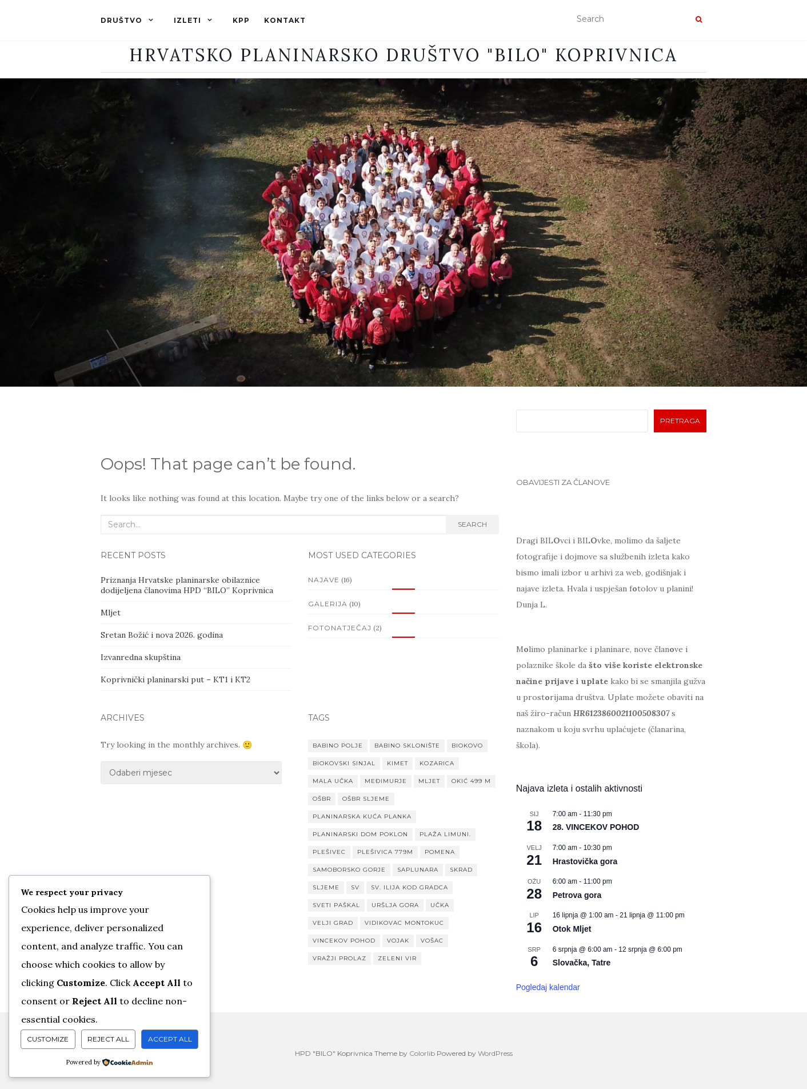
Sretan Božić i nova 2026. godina (162, 635)
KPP (241, 20)
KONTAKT (285, 20)
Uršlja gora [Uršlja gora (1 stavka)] (395, 905)
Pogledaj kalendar (548, 987)
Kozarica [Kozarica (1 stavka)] (437, 763)
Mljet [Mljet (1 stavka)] (429, 781)
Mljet (111, 612)
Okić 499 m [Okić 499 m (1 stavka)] (471, 781)
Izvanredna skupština (141, 657)
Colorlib (422, 1053)
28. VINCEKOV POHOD (596, 827)
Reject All (108, 1039)
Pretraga (680, 420)
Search (472, 524)
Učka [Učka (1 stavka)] (439, 905)
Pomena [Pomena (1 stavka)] (440, 852)
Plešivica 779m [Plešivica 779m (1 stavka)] (385, 852)
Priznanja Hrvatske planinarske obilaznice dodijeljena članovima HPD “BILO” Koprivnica (187, 585)
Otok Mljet (572, 928)
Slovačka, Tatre (582, 962)
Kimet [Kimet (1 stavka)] (397, 763)
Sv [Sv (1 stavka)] (355, 887)
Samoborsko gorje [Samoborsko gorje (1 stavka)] (349, 869)
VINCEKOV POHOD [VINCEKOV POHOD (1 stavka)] (344, 940)
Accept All (170, 1039)
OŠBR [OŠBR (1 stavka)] (322, 798)
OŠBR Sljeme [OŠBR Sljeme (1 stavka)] (366, 798)
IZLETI (187, 20)
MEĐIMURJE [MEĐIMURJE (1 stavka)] (386, 781)
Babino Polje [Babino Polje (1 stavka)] (338, 745)
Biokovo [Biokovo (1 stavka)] (467, 745)
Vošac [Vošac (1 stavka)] (432, 940)
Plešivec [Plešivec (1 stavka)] (329, 852)
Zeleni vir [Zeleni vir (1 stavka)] (397, 958)
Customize (48, 1039)
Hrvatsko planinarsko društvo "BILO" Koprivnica (403, 54)
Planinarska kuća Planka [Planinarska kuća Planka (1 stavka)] (362, 816)
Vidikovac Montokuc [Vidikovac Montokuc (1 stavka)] (404, 923)
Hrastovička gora (585, 861)
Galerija (327, 603)
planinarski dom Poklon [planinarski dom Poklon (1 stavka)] (360, 834)
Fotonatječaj (339, 627)
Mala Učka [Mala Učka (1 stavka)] (333, 781)
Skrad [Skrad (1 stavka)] (461, 869)
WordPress (495, 1053)
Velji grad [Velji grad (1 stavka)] (333, 923)
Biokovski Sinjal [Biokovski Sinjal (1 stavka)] (344, 763)
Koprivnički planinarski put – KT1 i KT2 (175, 679)
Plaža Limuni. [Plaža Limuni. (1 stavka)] (445, 834)
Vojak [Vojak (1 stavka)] (398, 940)
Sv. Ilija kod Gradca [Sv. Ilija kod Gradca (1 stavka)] (409, 887)
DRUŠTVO (121, 20)
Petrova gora (577, 895)
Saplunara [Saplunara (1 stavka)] (417, 869)
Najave (323, 579)
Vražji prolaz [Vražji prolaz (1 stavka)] (339, 958)
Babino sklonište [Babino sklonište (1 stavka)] (407, 745)
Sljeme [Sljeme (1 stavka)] (326, 887)
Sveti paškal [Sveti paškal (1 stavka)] (336, 905)
